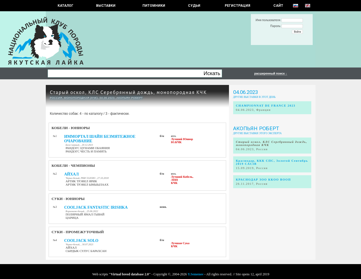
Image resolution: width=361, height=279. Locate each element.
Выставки (105, 6)
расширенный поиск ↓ (270, 73)
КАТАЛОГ (65, 6)
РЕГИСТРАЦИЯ (237, 6)
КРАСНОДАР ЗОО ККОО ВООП (263, 179)
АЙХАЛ (71, 174)
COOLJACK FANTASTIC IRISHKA (96, 207)
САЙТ (278, 6)
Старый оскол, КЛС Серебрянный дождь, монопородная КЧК (128, 92)
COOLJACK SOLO (81, 240)
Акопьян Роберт (256, 128)
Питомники (153, 6)
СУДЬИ (194, 6)
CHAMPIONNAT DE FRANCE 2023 (266, 105)
